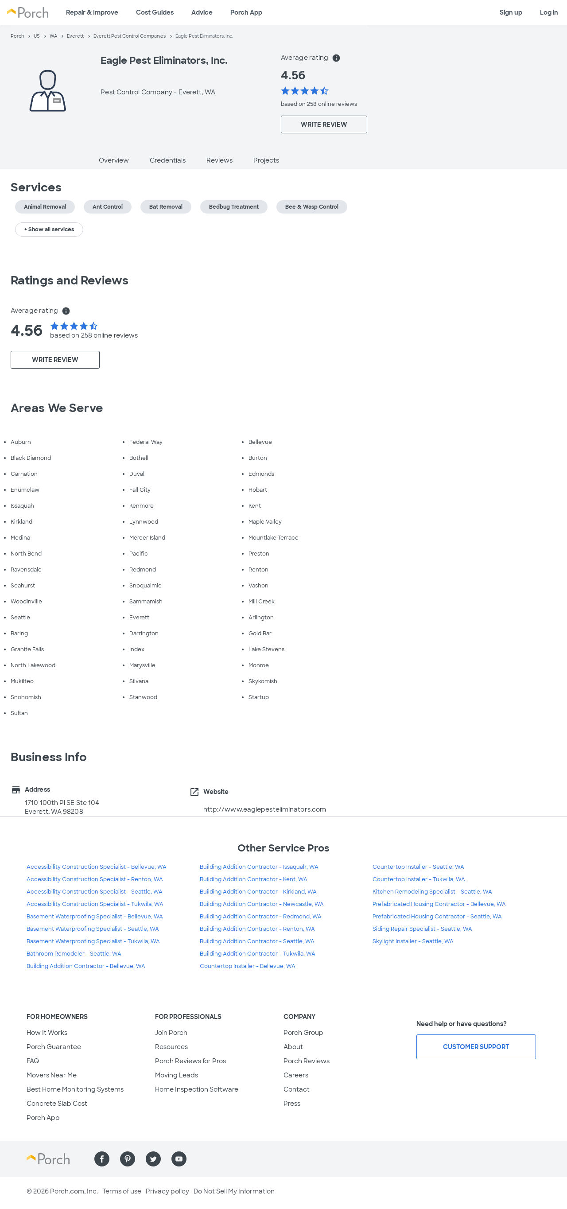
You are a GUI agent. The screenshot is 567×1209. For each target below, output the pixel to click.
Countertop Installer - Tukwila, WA (419, 879)
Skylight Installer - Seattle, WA (413, 941)
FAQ (33, 1061)
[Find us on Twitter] (153, 1158)
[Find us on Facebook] (101, 1158)
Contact (297, 1089)
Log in (549, 12)
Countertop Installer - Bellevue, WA (247, 966)
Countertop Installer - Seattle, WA (418, 867)
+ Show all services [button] (49, 229)
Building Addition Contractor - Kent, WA (253, 879)
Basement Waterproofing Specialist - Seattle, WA (93, 929)
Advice (202, 12)
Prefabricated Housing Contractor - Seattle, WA (437, 916)
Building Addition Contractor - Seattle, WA (257, 941)
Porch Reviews (307, 1061)
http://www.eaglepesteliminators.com (264, 809)
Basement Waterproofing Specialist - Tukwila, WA (93, 941)
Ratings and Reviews (69, 280)
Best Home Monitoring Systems (75, 1089)
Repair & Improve (92, 12)
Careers (296, 1075)
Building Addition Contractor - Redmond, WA (261, 916)
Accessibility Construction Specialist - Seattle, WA (95, 891)
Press (292, 1104)
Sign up (511, 12)
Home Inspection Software (196, 1089)
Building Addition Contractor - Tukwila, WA (257, 953)
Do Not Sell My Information (234, 1191)
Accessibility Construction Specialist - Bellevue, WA (97, 867)
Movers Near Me (52, 1075)
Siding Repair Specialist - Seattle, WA (422, 929)
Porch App (246, 12)
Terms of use (121, 1191)
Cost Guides (155, 12)
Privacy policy (167, 1191)
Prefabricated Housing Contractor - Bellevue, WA (439, 904)
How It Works (47, 1033)
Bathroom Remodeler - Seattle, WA (74, 953)
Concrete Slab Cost (57, 1104)
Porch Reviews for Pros (190, 1061)
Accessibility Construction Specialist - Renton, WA (95, 879)
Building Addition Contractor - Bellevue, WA (86, 966)
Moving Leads (176, 1075)
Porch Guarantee (54, 1047)
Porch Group (303, 1033)
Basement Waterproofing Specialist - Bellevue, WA (95, 916)
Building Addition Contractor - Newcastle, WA (262, 904)
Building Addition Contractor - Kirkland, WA (258, 891)
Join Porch (171, 1033)
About (293, 1047)
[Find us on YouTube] (178, 1158)
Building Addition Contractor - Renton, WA (257, 929)
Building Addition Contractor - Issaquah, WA (259, 867)
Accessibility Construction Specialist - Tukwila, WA (95, 904)
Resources (171, 1047)
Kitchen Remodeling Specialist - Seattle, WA (432, 891)
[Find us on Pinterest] (127, 1158)
